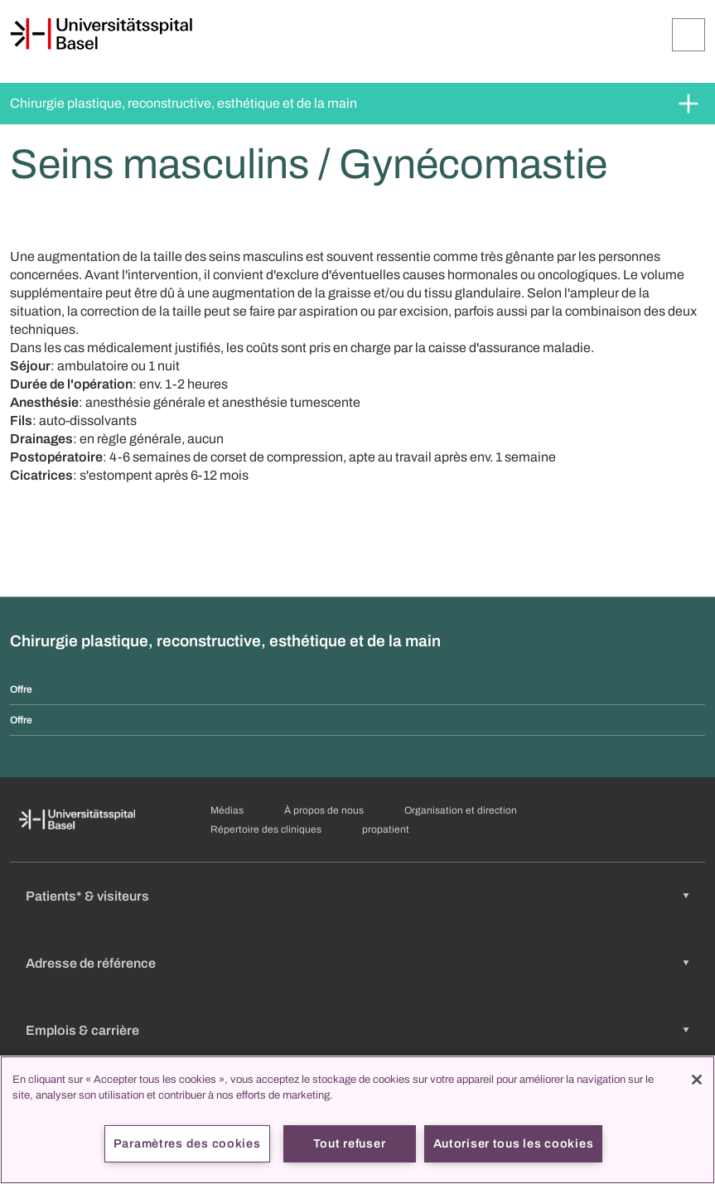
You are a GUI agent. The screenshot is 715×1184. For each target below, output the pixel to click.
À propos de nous (324, 810)
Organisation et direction (460, 810)
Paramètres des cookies (187, 1143)
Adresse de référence (91, 963)
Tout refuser (349, 1143)
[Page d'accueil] (101, 34)
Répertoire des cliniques (265, 829)
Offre (21, 689)
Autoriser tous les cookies (513, 1143)
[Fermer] (697, 1079)
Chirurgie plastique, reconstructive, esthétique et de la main (183, 103)
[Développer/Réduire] (688, 34)
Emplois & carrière (82, 1030)
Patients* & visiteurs (87, 896)
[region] (357, 1120)
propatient (385, 829)
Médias (227, 810)
